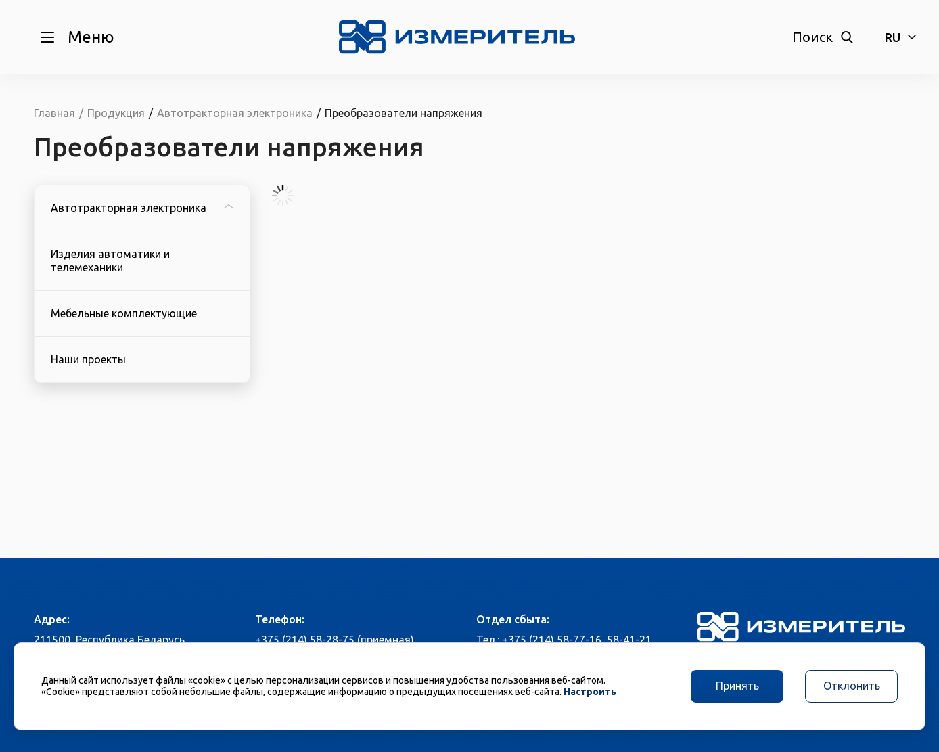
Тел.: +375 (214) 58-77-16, (540, 640)
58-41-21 (629, 640)
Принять (737, 686)
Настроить (590, 691)
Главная (54, 113)
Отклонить (851, 686)
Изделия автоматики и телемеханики (110, 260)
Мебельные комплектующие (124, 313)
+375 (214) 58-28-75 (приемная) (334, 640)
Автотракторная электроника (142, 207)
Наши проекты (88, 359)
